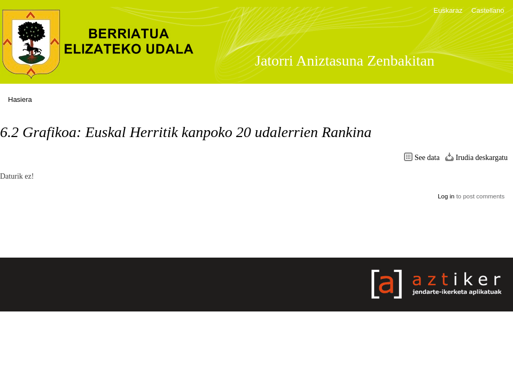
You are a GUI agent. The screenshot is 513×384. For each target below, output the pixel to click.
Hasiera (20, 99)
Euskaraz (447, 10)
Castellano (487, 10)
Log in (446, 196)
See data (427, 158)
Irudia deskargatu (482, 158)
